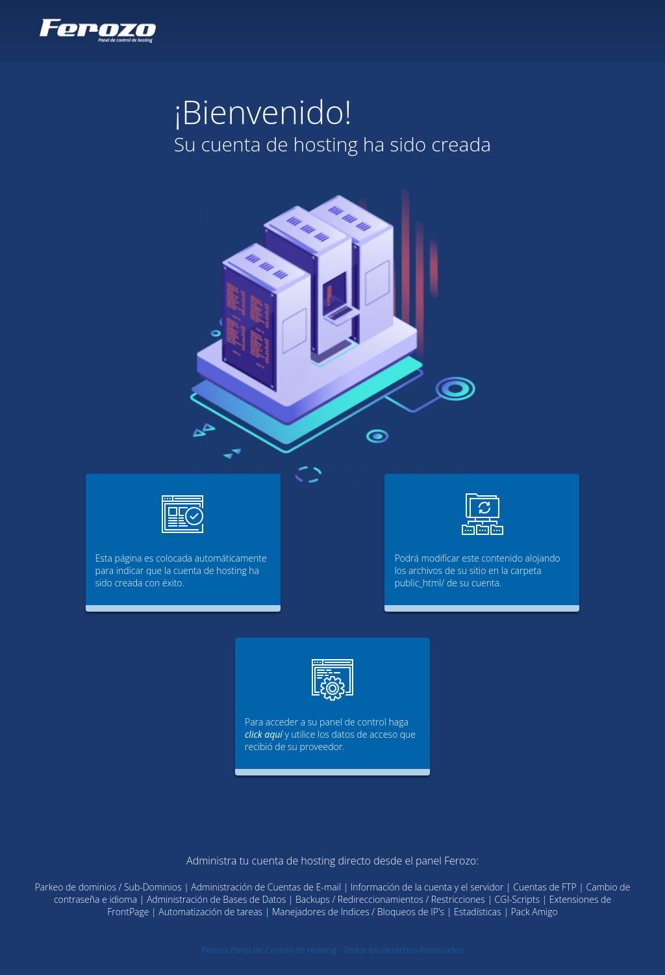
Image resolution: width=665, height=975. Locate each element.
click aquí (263, 734)
